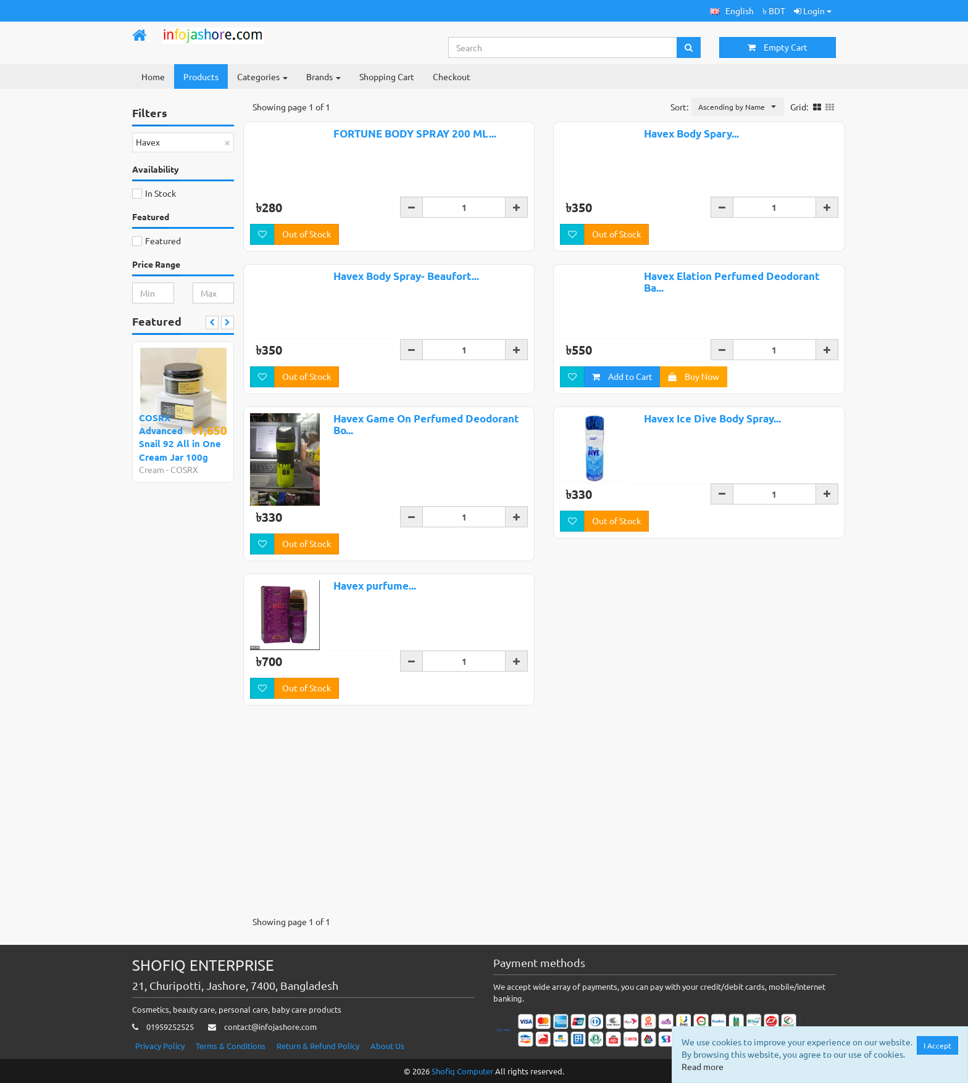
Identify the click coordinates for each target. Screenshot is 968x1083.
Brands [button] (323, 76)
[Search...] (563, 47)
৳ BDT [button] (773, 10)
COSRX (184, 469)
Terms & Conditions (230, 1045)
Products (201, 76)
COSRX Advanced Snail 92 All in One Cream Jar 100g (180, 437)
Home (153, 76)
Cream (151, 469)
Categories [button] (262, 76)
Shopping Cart (386, 76)
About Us (387, 1045)
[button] (732, 11)
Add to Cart (622, 420)
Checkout (451, 76)
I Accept (937, 1045)
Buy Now (693, 420)
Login (813, 10)
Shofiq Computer (462, 1071)
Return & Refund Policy (318, 1045)
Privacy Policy (160, 1045)
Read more (703, 1066)
